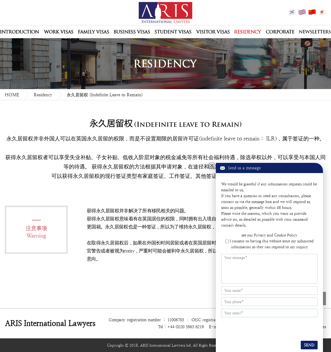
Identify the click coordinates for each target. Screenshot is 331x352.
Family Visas (93, 31)
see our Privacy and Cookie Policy (269, 235)
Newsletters (315, 31)
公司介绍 (19, 31)
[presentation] (253, 328)
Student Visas (173, 31)
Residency (247, 31)
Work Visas (58, 31)
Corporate (280, 31)
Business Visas (132, 31)
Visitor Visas (213, 31)
